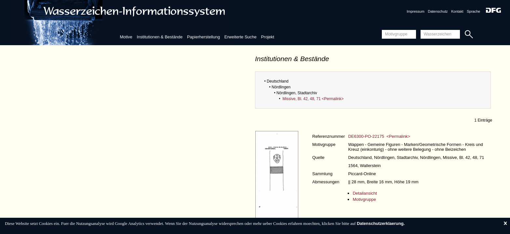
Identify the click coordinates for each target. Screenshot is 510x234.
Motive (126, 36)
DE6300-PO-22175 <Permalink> (379, 136)
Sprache (473, 11)
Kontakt (457, 11)
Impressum (415, 11)
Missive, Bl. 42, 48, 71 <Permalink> (312, 99)
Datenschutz (438, 11)
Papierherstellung (203, 36)
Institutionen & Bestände (159, 36)
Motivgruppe (364, 199)
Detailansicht (365, 193)
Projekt (267, 36)
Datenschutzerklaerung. (381, 223)
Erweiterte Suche (240, 36)
